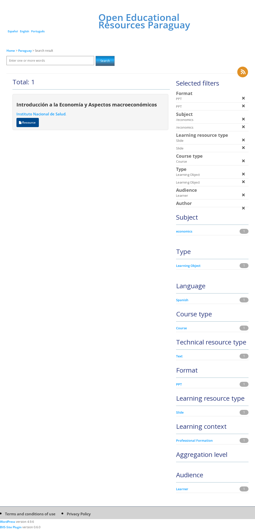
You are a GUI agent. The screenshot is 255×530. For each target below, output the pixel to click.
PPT (179, 384)
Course (181, 328)
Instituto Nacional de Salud (40, 113)
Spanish (182, 300)
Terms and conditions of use (30, 513)
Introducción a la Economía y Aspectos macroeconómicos (86, 104)
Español (13, 31)
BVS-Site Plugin (11, 527)
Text (179, 356)
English (24, 31)
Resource (27, 122)
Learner (182, 489)
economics (184, 231)
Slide (180, 412)
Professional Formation (194, 440)
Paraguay (25, 50)
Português (38, 31)
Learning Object (188, 265)
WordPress (7, 522)
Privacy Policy (79, 513)
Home (10, 50)
